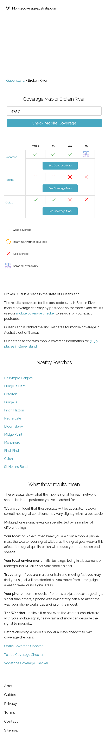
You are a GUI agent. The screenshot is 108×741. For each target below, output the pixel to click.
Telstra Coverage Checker (23, 655)
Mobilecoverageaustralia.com (31, 8)
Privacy (10, 703)
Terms (9, 712)
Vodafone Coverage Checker (26, 663)
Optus (9, 202)
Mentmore (12, 443)
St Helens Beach (16, 467)
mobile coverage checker (35, 313)
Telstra (10, 179)
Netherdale (12, 418)
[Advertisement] (54, 47)
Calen (8, 459)
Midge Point (13, 434)
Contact (11, 721)
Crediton (10, 394)
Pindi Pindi (11, 451)
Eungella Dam (15, 386)
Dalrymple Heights (18, 378)
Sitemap (11, 730)
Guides (10, 694)
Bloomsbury (13, 426)
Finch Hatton (14, 410)
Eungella (10, 402)
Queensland (15, 80)
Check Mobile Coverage (54, 123)
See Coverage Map (60, 165)
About (9, 686)
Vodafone (11, 157)
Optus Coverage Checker (23, 646)
